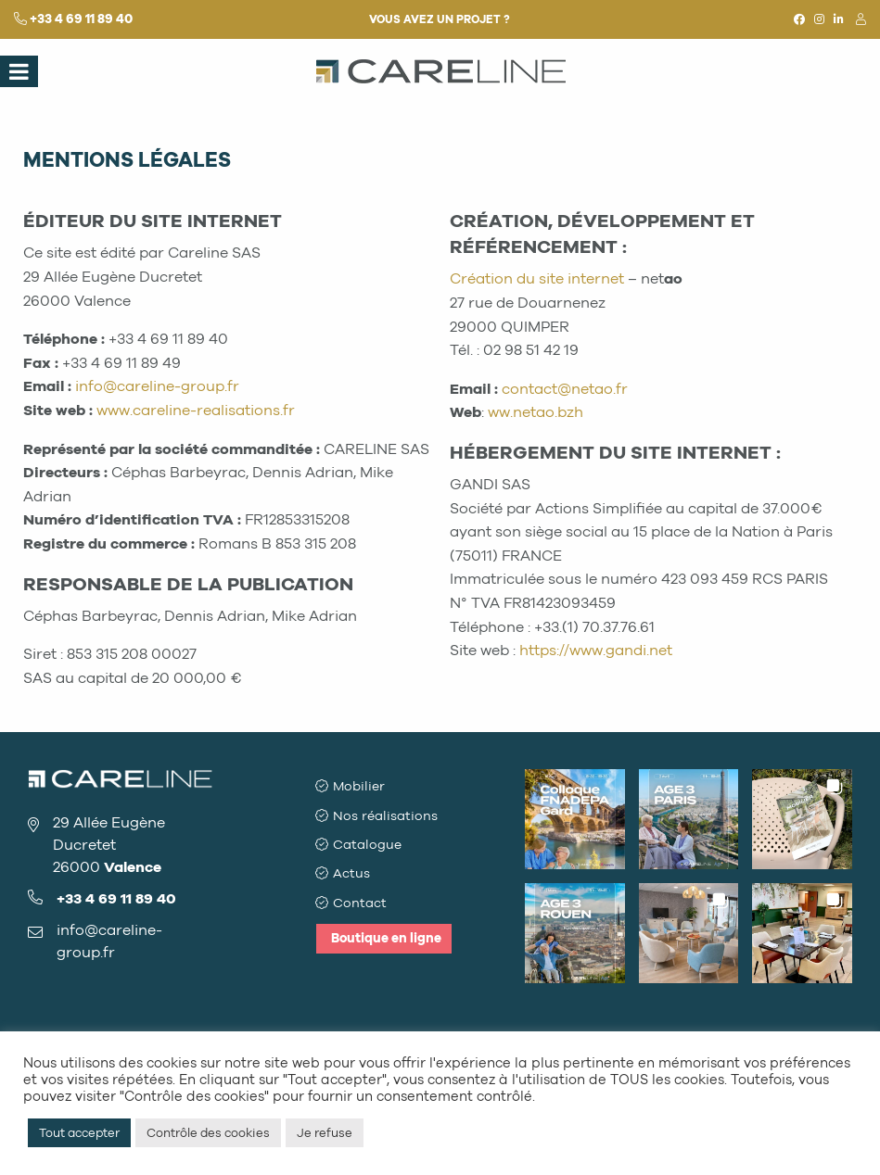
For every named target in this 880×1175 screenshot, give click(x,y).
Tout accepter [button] (79, 1133)
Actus (352, 869)
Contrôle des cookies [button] (208, 1133)
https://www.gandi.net (595, 650)
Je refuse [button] (324, 1133)
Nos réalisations (386, 814)
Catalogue (368, 841)
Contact (361, 895)
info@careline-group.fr (157, 386)
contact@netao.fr (565, 389)
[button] (575, 819)
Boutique (386, 929)
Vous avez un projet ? (439, 19)
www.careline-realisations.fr (195, 410)
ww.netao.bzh (535, 412)
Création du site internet (537, 278)
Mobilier (360, 786)
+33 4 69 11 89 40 (81, 19)
